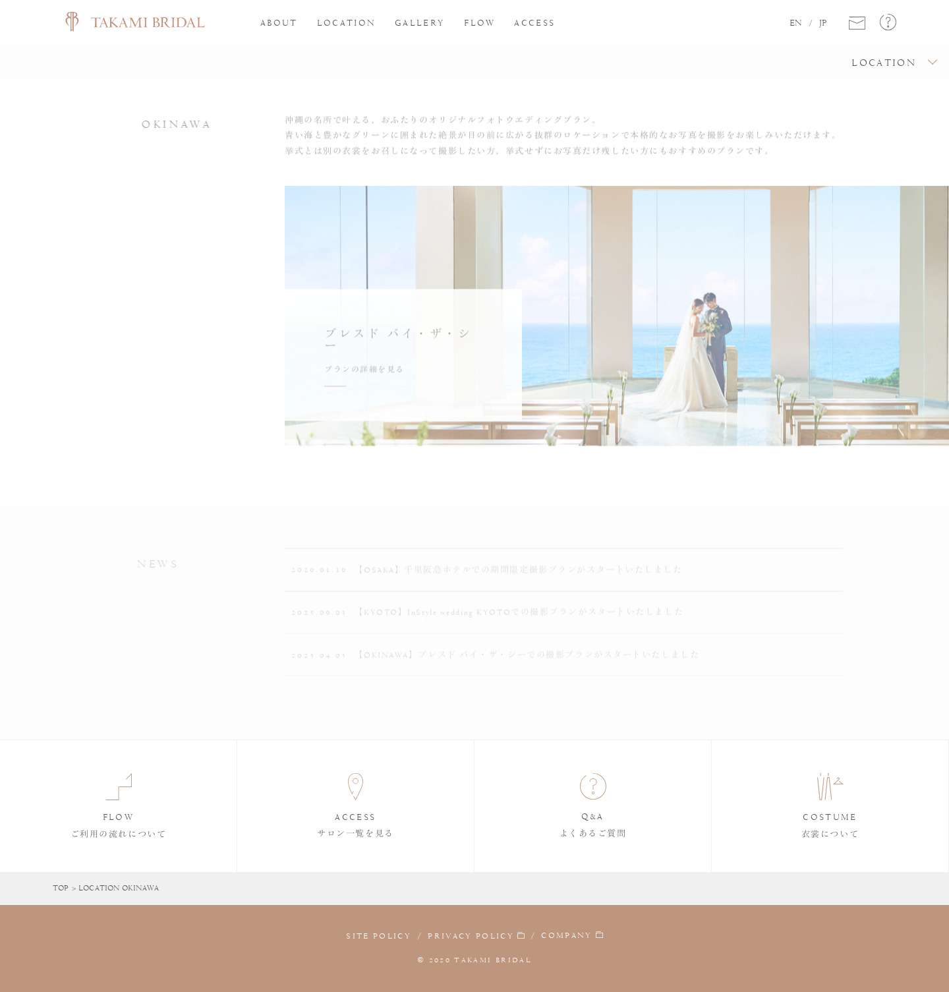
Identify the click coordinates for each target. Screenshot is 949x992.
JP (823, 23)
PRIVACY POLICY (471, 935)
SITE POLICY (378, 935)
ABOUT (279, 22)
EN (796, 23)
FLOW (479, 22)
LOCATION (346, 22)
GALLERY (420, 22)
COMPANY (566, 935)
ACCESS (534, 22)
